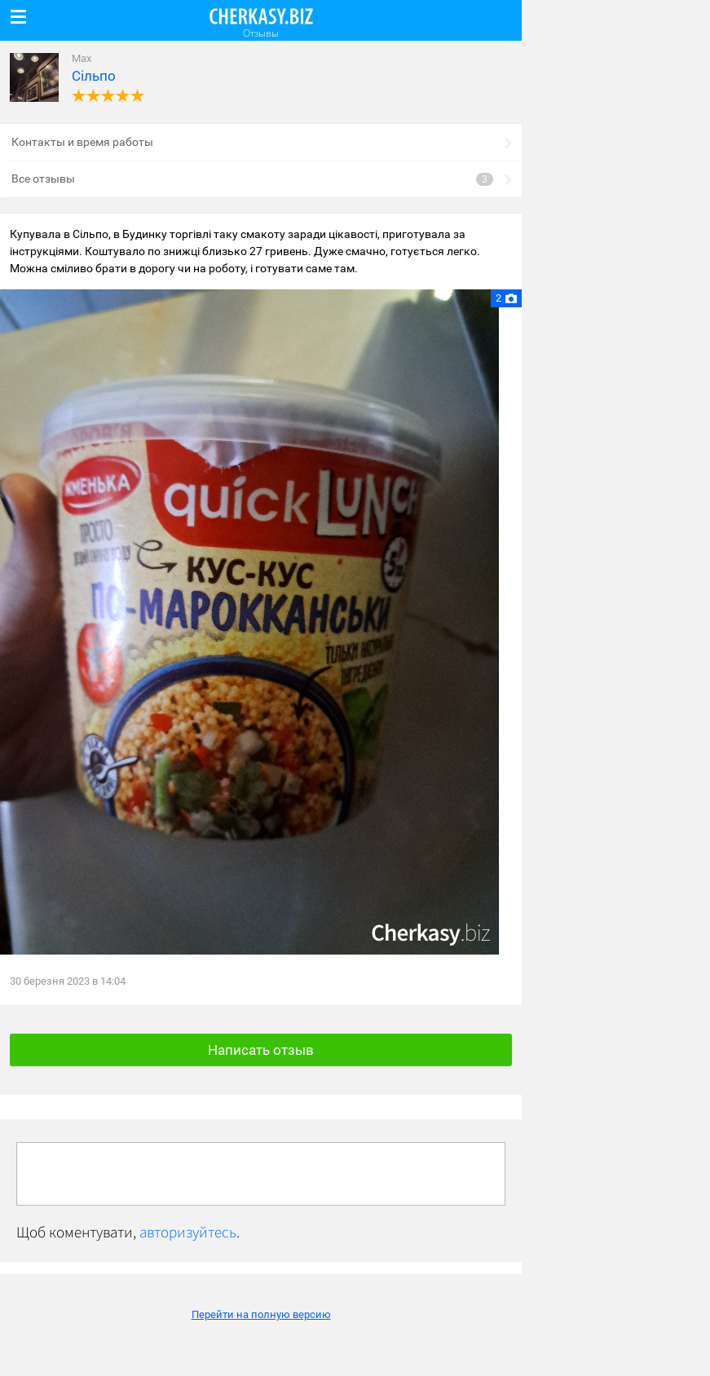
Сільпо (94, 76)
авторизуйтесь (187, 1231)
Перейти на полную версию (261, 1314)
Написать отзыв (261, 1050)
